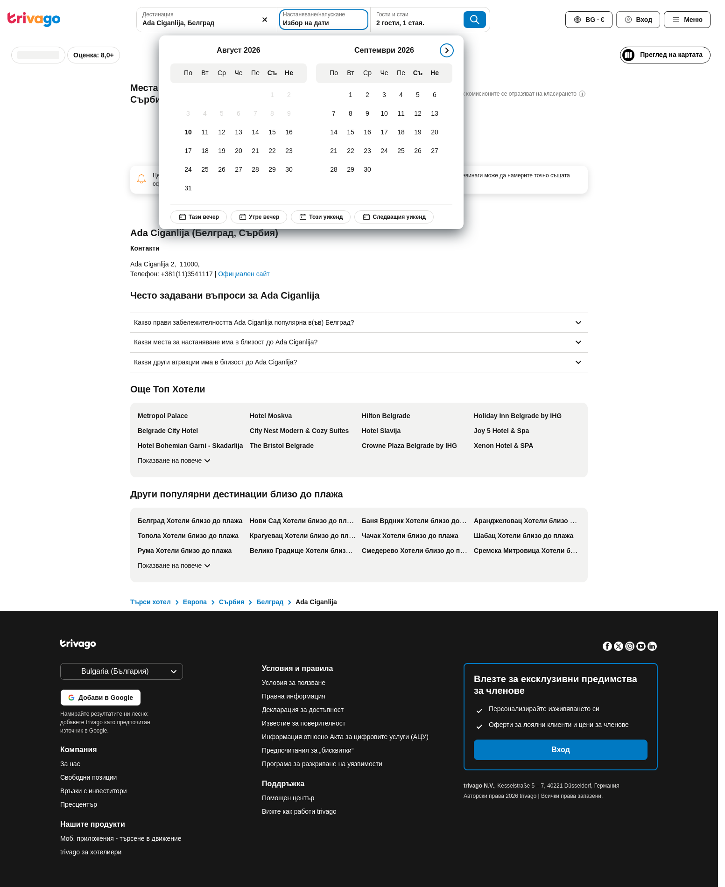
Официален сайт (243, 274)
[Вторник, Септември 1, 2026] (350, 95)
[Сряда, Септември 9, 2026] (367, 113)
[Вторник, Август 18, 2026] (205, 151)
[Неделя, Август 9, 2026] (289, 113)
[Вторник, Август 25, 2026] (205, 169)
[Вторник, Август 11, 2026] (205, 132)
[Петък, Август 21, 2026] (255, 151)
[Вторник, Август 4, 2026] (205, 113)
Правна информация (293, 696)
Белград (269, 602)
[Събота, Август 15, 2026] (272, 132)
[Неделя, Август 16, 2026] (289, 132)
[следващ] (446, 50)
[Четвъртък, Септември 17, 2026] (384, 132)
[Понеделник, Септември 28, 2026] (333, 169)
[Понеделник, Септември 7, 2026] (333, 113)
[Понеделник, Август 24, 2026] (188, 169)
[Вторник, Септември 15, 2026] (350, 132)
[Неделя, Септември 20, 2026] (434, 132)
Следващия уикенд (394, 217)
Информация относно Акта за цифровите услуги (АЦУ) (345, 736)
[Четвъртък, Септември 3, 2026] (384, 95)
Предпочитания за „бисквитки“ (309, 750)
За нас (70, 764)
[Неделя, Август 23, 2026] (289, 151)
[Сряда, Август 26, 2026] (221, 169)
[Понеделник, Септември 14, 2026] (333, 132)
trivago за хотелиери (90, 852)
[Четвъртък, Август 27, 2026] (238, 169)
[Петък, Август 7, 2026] (255, 113)
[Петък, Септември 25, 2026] (401, 151)
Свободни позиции (88, 777)
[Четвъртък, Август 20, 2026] (238, 151)
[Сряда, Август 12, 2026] (221, 132)
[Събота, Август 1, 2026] (272, 95)
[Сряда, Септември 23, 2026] (367, 151)
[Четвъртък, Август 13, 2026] (238, 132)
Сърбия (231, 602)
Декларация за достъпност (303, 709)
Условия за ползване (293, 682)
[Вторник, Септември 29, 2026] (350, 169)
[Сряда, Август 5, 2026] (221, 113)
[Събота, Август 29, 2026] (272, 169)
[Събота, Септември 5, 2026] (417, 95)
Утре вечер (259, 217)
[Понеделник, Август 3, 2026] (188, 113)
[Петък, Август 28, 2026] (255, 169)
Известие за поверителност (303, 723)
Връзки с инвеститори (93, 791)
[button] (207, 19)
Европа (195, 602)
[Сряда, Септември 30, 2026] (367, 169)
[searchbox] (206, 23)
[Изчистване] (264, 19)
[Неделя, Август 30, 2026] (289, 169)
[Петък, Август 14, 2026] (255, 132)
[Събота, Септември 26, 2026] (417, 151)
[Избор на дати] (323, 19)
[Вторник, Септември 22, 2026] (350, 151)
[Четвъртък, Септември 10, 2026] (384, 113)
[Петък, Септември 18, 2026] (401, 132)
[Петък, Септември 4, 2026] (401, 95)
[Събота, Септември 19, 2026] (417, 132)
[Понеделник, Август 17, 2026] (188, 151)
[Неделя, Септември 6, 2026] (434, 95)
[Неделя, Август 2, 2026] (289, 95)
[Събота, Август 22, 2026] (272, 151)
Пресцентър (78, 804)
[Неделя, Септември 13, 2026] (434, 113)
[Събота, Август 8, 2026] (272, 113)
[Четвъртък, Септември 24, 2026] (384, 151)
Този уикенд (321, 217)
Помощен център (288, 798)
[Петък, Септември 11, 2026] (401, 113)
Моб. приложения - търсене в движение (121, 838)
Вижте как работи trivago (299, 811)
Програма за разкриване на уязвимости (322, 764)
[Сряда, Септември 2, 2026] (367, 95)
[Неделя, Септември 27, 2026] (434, 151)
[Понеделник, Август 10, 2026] (188, 132)
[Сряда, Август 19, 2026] (221, 151)
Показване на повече (175, 460)
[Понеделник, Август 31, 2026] (188, 188)
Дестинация (157, 14)
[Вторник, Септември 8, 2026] (350, 113)
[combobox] (207, 19)
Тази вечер (198, 217)
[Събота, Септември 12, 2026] (417, 113)
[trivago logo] (34, 19)
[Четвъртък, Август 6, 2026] (238, 113)
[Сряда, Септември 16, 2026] (367, 132)
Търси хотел (150, 602)
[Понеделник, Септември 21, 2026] (333, 151)
